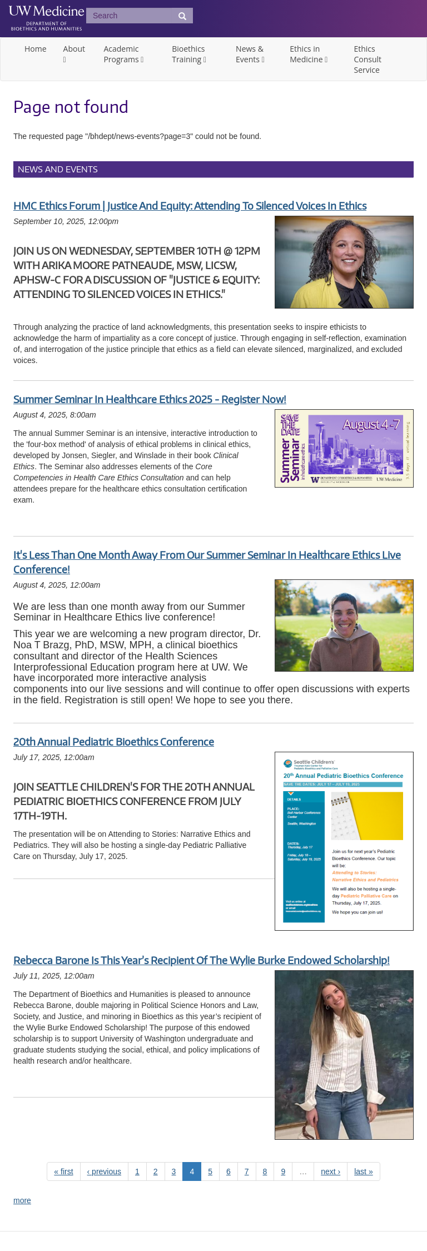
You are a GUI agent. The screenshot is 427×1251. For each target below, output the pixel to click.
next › (330, 1171)
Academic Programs (122, 53)
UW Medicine (46, 12)
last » (363, 1171)
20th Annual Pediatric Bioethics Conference (113, 741)
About (74, 48)
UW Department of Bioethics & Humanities (46, 25)
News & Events (250, 53)
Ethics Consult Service (367, 59)
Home (35, 48)
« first (63, 1171)
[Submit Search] (182, 15)
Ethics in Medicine (307, 53)
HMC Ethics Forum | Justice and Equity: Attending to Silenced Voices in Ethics (189, 205)
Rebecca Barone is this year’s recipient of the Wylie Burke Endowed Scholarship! (201, 960)
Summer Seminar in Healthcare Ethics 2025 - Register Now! (149, 399)
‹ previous (104, 1171)
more (22, 1200)
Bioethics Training (188, 53)
